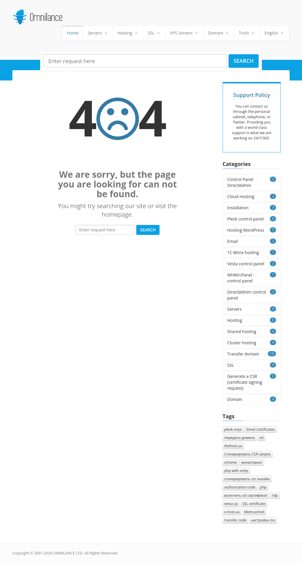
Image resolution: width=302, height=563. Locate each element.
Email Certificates (260, 429)
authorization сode (239, 487)
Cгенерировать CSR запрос (247, 454)
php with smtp (236, 470)
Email (251, 241)
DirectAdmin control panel (251, 295)
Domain (219, 33)
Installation (251, 207)
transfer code (235, 520)
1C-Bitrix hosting (251, 252)
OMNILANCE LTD (68, 553)
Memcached (254, 511)
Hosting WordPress (251, 230)
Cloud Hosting (251, 196)
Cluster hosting (251, 342)
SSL (154, 33)
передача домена (239, 437)
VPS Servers (184, 33)
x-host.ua (232, 511)
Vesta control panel (251, 263)
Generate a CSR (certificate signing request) (251, 382)
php (263, 487)
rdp (275, 495)
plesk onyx (233, 429)
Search (244, 60)
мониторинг (251, 462)
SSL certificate (253, 503)
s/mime (230, 462)
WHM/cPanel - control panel (251, 278)
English (275, 33)
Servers (98, 33)
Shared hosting (251, 331)
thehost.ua (233, 445)
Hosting (128, 33)
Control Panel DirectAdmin (251, 182)
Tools (247, 33)
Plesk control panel (251, 219)
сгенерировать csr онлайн (247, 478)
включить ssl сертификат (245, 495)
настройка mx (263, 520)
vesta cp (231, 503)
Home (73, 33)
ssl (261, 437)
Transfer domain (251, 354)
